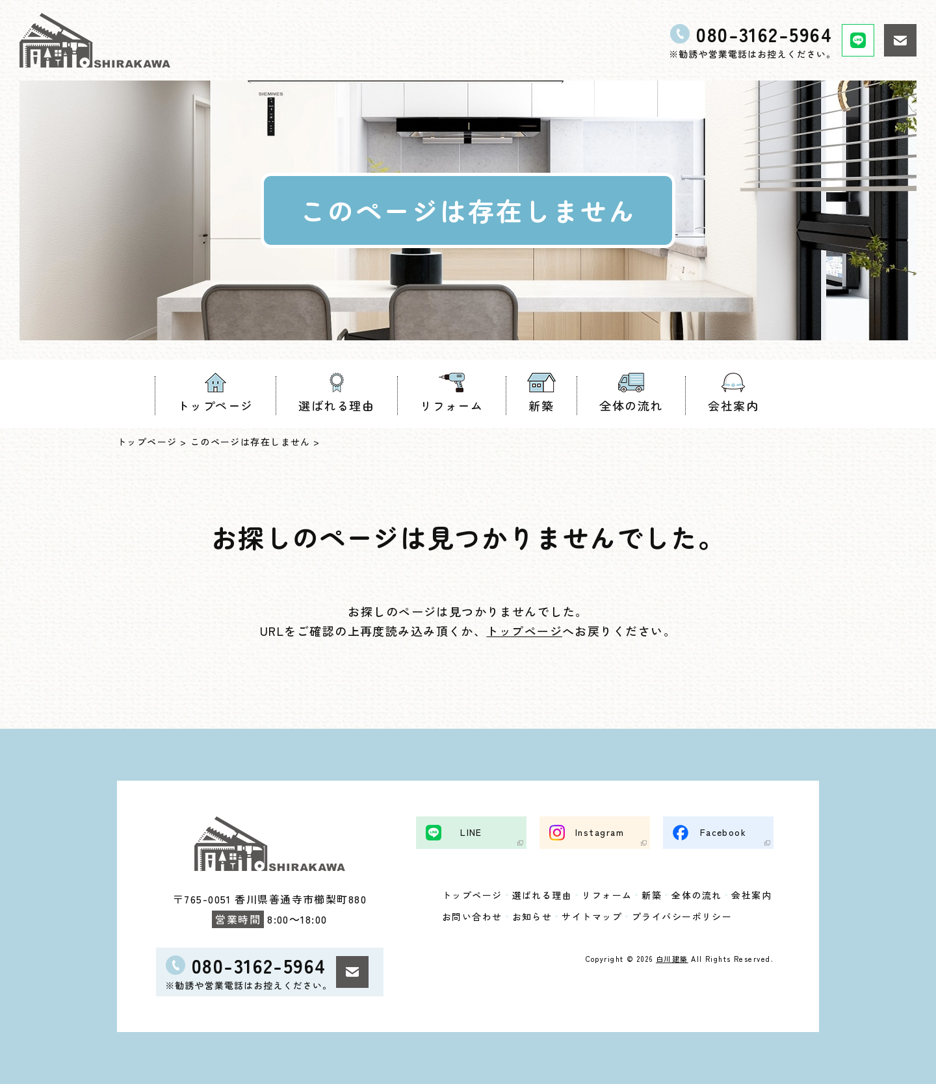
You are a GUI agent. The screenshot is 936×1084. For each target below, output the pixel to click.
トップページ (215, 405)
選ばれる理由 (336, 405)
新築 (541, 405)
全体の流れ (630, 405)
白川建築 (672, 958)
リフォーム (451, 405)
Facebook (723, 831)
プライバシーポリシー (682, 915)
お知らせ (532, 915)
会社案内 (733, 405)
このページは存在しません (250, 441)
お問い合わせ (472, 915)
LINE (471, 831)
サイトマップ (592, 915)
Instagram (599, 831)
